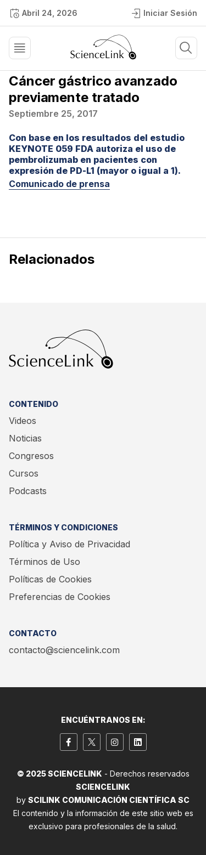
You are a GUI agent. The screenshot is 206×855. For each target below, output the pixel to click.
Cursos (23, 473)
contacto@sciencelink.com (64, 649)
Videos (22, 420)
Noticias (25, 438)
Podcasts (28, 490)
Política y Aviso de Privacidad (69, 544)
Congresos (31, 455)
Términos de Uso (44, 561)
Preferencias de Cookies (59, 596)
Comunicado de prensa (59, 183)
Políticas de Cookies (50, 579)
